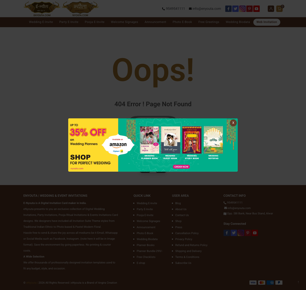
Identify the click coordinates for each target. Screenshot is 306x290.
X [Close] (233, 123)
